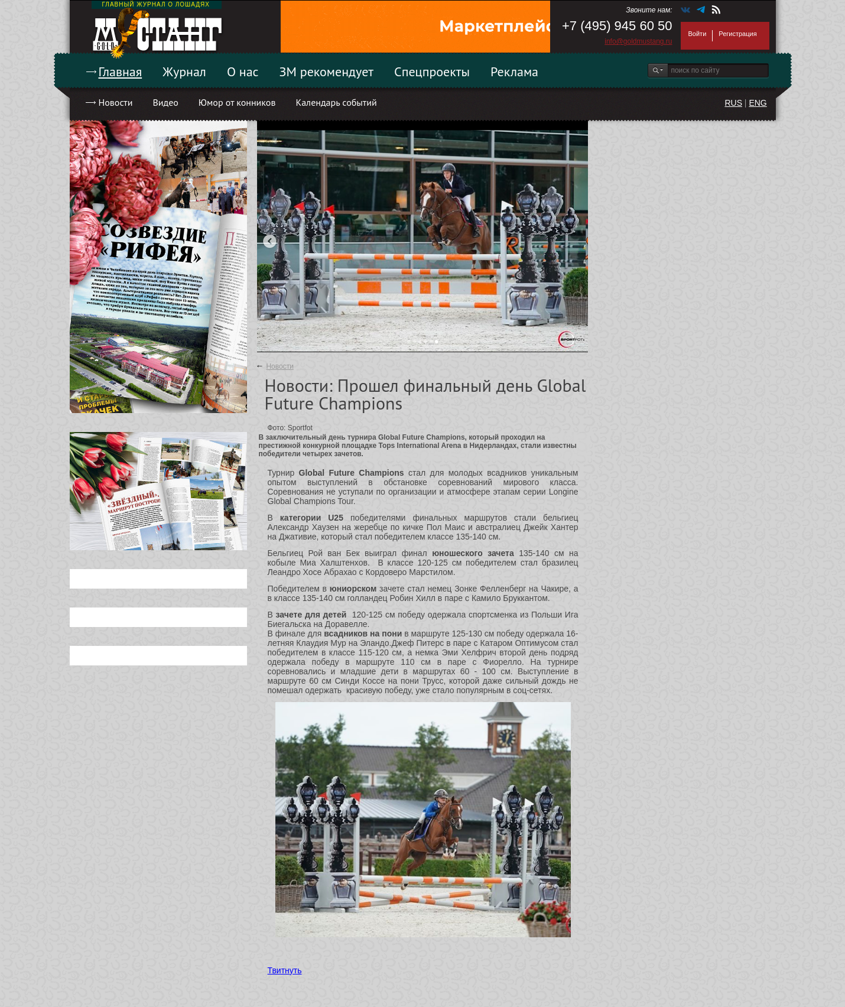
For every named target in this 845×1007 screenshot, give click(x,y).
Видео (165, 102)
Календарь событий (335, 102)
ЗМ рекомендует (327, 71)
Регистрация (737, 33)
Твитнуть (285, 970)
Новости (116, 102)
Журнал (184, 71)
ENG (757, 103)
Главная (120, 71)
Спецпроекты (432, 71)
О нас (243, 71)
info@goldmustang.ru (638, 41)
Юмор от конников (237, 102)
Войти (697, 33)
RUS (733, 103)
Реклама (514, 71)
